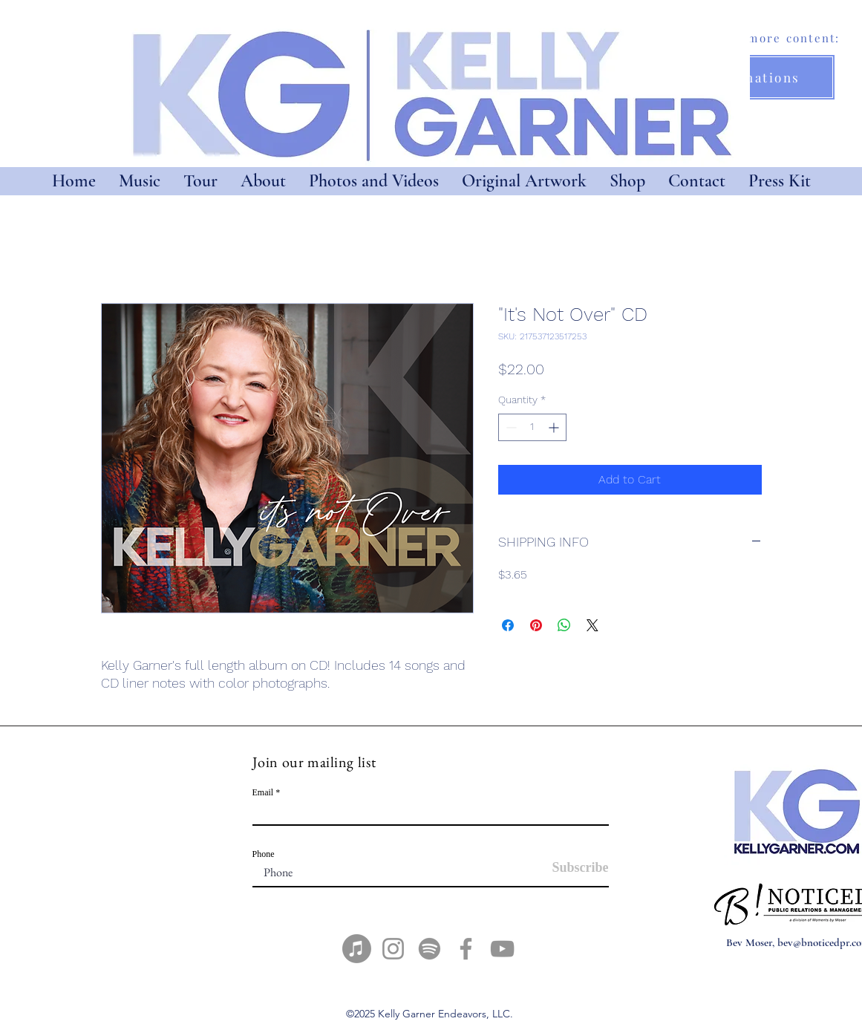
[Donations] (763, 77)
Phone (263, 854)
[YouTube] (502, 948)
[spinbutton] (532, 427)
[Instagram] (393, 948)
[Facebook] (465, 948)
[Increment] (555, 427)
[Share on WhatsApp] (564, 625)
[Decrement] (509, 427)
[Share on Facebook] (508, 625)
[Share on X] (592, 625)
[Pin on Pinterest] (536, 625)
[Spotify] (429, 948)
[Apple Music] (356, 948)
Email (263, 792)
